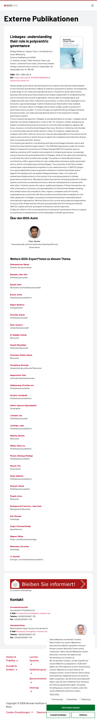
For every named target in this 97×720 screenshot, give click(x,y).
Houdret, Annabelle (18, 395)
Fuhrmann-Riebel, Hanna (21, 355)
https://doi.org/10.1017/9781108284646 (32, 77)
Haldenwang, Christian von (22, 385)
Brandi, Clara (15, 284)
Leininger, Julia (17, 425)
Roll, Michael (15, 516)
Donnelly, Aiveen (17, 314)
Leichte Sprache (34, 660)
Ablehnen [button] (83, 715)
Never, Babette (16, 476)
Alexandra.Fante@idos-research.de (31, 631)
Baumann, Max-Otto (19, 274)
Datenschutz (45, 712)
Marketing (85, 699)
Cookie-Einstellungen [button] (19, 712)
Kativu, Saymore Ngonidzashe (23, 405)
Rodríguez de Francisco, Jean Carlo (26, 506)
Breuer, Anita (16, 294)
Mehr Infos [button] (54, 694)
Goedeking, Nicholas (19, 365)
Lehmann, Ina (16, 415)
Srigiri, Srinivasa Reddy (20, 526)
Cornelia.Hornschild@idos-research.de (33, 613)
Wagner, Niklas (16, 536)
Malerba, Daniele (17, 435)
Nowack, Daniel (17, 486)
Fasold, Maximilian (18, 345)
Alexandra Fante (17, 625)
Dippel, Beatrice (17, 304)
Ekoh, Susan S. (16, 325)
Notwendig (57, 699)
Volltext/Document (19, 80)
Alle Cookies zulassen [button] (71, 708)
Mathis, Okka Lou (17, 445)
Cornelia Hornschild (19, 607)
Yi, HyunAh (15, 556)
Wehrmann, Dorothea (19, 546)
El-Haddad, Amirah (18, 335)
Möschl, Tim (15, 466)
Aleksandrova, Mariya (19, 264)
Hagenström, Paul (18, 375)
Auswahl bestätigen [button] (58, 715)
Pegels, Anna (16, 496)
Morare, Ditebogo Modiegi (21, 455)
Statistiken (71, 699)
